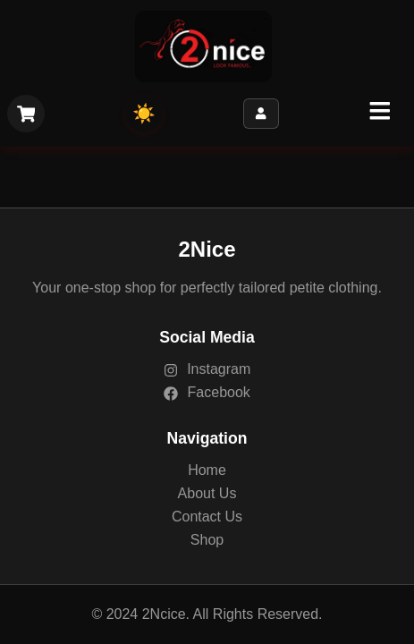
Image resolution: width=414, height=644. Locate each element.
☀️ (144, 113)
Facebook (207, 392)
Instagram (207, 369)
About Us (207, 493)
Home (207, 470)
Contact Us (207, 516)
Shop (207, 539)
